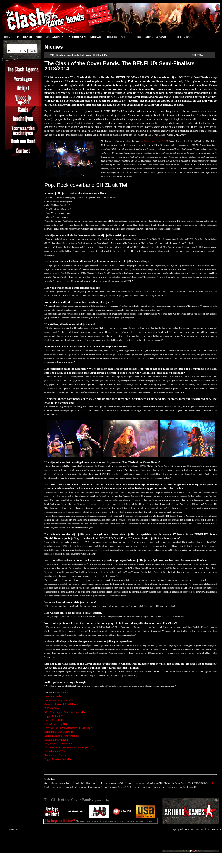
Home (8, 37)
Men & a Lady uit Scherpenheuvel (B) (64, 712)
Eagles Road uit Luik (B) (57, 759)
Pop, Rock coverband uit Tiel (152, 141)
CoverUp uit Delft (53, 720)
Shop (124, 37)
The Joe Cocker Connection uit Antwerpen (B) (68, 747)
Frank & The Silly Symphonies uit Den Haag (68, 727)
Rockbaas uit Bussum (55, 755)
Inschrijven (77, 37)
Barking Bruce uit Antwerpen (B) (62, 735)
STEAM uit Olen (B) (55, 723)
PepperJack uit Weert (55, 716)
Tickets (111, 37)
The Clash (24, 37)
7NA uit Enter (51, 708)
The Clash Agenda (49, 37)
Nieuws (95, 37)
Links (137, 37)
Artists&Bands (156, 37)
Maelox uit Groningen (56, 739)
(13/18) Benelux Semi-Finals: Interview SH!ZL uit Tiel (78, 55)
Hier (213, 783)
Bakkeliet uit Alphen (55, 751)
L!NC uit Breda (52, 696)
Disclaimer (13, 829)
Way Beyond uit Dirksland (58, 743)
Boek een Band (182, 37)
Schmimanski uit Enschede (58, 731)
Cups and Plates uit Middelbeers (61, 704)
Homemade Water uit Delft (58, 700)
